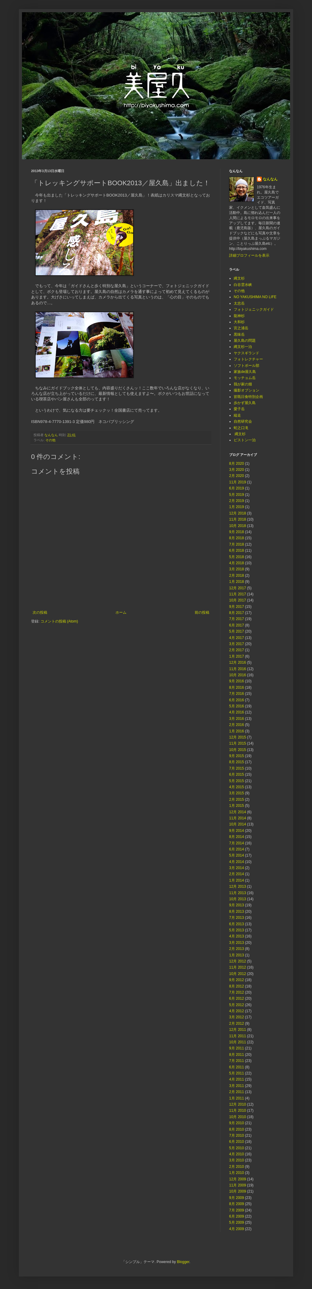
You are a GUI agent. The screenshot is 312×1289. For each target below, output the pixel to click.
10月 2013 (237, 899)
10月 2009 (237, 1191)
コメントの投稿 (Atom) (59, 621)
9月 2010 (236, 1123)
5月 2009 (236, 1222)
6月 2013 (236, 924)
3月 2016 (236, 719)
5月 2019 (236, 495)
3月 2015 (236, 793)
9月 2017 (236, 607)
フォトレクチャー (248, 359)
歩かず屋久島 (245, 403)
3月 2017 (236, 644)
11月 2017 (237, 594)
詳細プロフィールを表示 (249, 255)
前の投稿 (202, 612)
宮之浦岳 (241, 328)
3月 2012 (236, 1017)
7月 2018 (236, 544)
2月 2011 (236, 1092)
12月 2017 (237, 588)
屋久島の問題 (245, 340)
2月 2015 (236, 799)
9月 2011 (236, 1048)
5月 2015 (236, 781)
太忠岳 (239, 303)
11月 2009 (237, 1185)
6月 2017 (236, 625)
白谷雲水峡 (243, 285)
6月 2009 (236, 1216)
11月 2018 (237, 519)
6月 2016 (236, 700)
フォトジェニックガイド (254, 309)
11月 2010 (237, 1110)
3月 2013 (236, 943)
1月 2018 (236, 582)
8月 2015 (236, 762)
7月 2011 (236, 1061)
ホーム (120, 612)
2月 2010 (236, 1166)
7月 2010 (236, 1135)
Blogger (183, 1262)
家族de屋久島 (245, 372)
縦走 (237, 415)
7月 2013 (236, 917)
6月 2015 (236, 774)
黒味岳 (239, 334)
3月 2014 (236, 868)
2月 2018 (236, 575)
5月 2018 (236, 557)
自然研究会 (243, 421)
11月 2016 (237, 669)
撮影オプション (246, 390)
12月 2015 (237, 737)
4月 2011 (236, 1079)
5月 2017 (236, 631)
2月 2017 (236, 650)
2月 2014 (236, 874)
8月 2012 (236, 986)
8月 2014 (236, 837)
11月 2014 (237, 818)
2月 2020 (236, 476)
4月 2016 (236, 712)
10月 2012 (237, 974)
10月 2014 (237, 824)
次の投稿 (40, 612)
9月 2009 (236, 1198)
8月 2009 (236, 1204)
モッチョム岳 (245, 378)
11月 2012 (237, 967)
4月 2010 (236, 1154)
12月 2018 (237, 513)
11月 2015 (237, 743)
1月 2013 (236, 955)
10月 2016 (237, 675)
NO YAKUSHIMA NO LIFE (255, 297)
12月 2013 (237, 886)
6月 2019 (236, 488)
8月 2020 (236, 463)
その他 (50, 440)
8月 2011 (236, 1055)
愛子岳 (239, 409)
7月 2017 (236, 619)
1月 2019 (236, 507)
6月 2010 (236, 1141)
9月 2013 (236, 905)
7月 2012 (236, 992)
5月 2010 (236, 1148)
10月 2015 (237, 750)
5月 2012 (236, 1005)
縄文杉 (239, 278)
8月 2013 (236, 911)
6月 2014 (236, 849)
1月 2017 (236, 656)
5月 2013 (236, 930)
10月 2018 (237, 526)
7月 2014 (236, 843)
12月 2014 (237, 812)
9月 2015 (236, 756)
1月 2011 (236, 1098)
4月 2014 (236, 862)
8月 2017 (236, 613)
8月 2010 (236, 1129)
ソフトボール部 (246, 365)
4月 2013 (236, 936)
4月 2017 (236, 638)
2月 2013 (236, 949)
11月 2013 (237, 893)
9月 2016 (236, 681)
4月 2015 (236, 787)
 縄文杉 (240, 434)
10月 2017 (237, 600)
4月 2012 (236, 1011)
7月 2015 (236, 768)
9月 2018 (236, 532)
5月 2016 (236, 706)
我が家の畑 (243, 384)
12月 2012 (237, 961)
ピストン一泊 (245, 440)
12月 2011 (237, 1029)
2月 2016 (236, 725)
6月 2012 (236, 998)
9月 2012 (236, 980)
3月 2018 (236, 569)
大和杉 (239, 322)
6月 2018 (236, 550)
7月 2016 (236, 693)
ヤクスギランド (246, 353)
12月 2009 (237, 1179)
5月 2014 (236, 855)
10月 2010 (237, 1117)
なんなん (270, 179)
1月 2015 (236, 805)
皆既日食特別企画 (248, 397)
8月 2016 (236, 687)
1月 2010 (236, 1173)
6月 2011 (236, 1067)
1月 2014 (236, 880)
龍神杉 (239, 316)
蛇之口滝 (241, 428)
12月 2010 (237, 1104)
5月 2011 (236, 1073)
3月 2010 (236, 1160)
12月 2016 (237, 662)
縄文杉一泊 (243, 347)
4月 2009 (236, 1229)
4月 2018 (236, 563)
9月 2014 (236, 831)
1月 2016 (236, 731)
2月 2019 (236, 501)
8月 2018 (236, 538)
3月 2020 (236, 470)
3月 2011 (236, 1086)
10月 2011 (237, 1042)
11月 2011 (237, 1036)
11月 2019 (237, 482)
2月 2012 (236, 1023)
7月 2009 (236, 1210)
